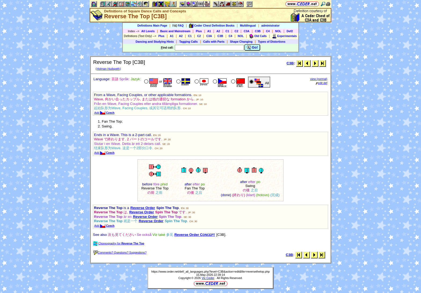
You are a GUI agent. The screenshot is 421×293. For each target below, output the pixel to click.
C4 (268, 31)
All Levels (148, 31)
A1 (209, 31)
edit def (321, 83)
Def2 (290, 31)
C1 (227, 31)
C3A (246, 31)
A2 (218, 31)
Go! (252, 47)
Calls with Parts (213, 41)
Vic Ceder (208, 278)
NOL (278, 31)
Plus (199, 31)
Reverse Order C (194, 235)
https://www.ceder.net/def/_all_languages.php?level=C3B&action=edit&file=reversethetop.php (210, 271)
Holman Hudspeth (108, 68)
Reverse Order (142, 208)
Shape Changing (241, 41)
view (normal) (318, 78)
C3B (257, 31)
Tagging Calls (188, 41)
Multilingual (248, 25)
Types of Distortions (271, 41)
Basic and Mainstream (175, 31)
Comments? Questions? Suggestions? (120, 252)
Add (104, 112)
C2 (236, 31)
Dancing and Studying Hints (155, 41)
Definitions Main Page (152, 25)
